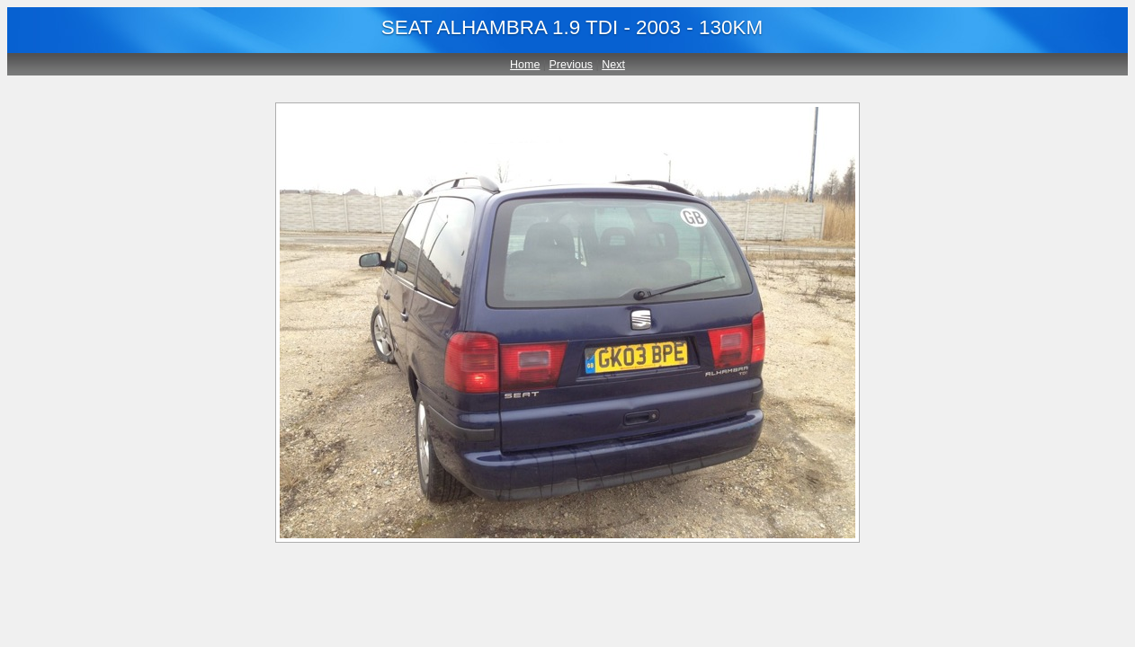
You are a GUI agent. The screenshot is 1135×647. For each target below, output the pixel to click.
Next (613, 64)
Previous (572, 64)
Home (525, 64)
